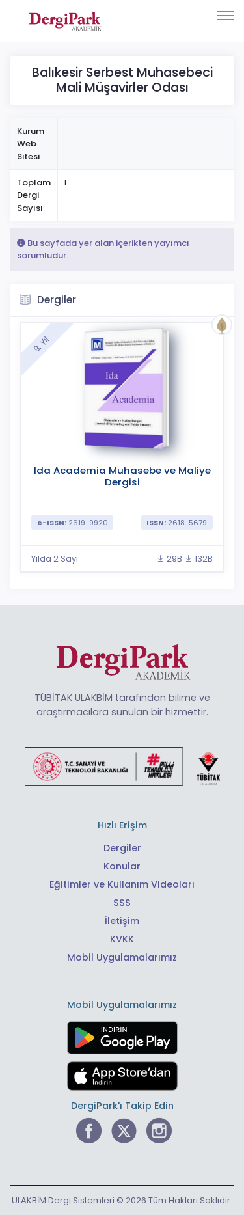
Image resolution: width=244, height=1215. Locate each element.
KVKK (122, 939)
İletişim (122, 920)
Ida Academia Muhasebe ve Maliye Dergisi (122, 476)
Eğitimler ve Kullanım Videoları (122, 884)
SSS (122, 902)
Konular (122, 866)
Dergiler (122, 847)
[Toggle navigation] (225, 15)
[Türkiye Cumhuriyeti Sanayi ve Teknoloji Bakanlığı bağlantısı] (122, 766)
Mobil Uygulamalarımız (122, 957)
